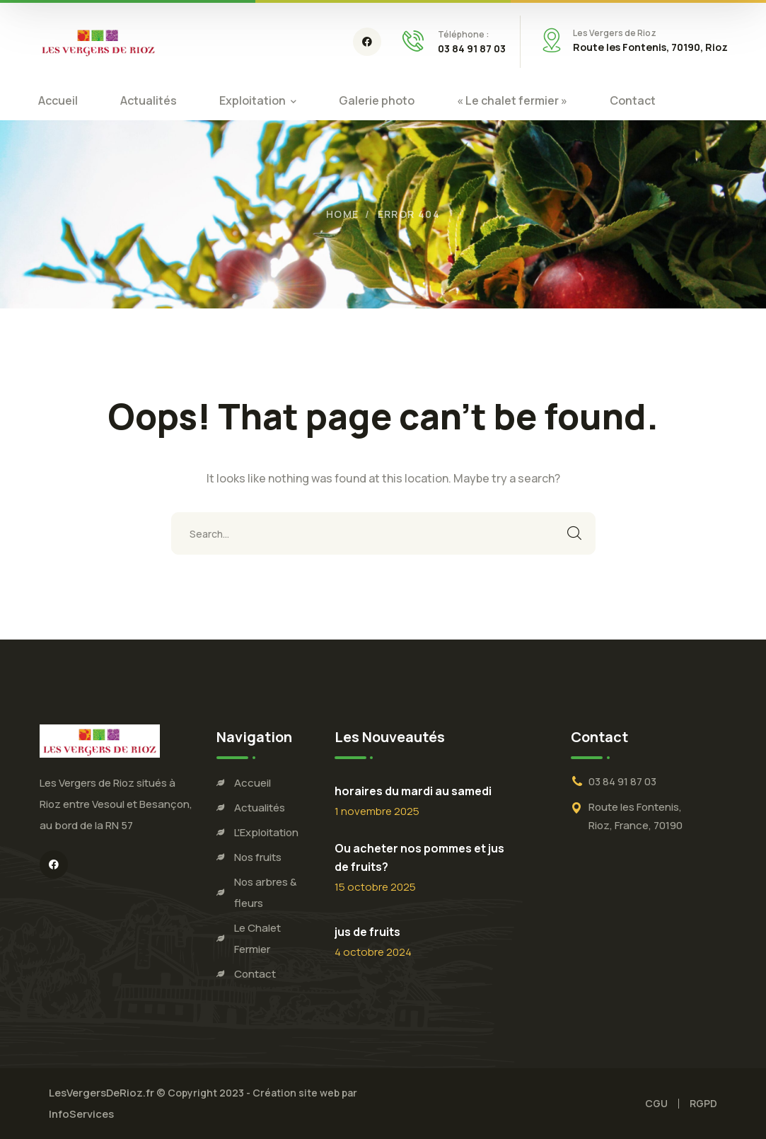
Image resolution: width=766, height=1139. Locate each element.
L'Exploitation (266, 832)
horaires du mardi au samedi (413, 791)
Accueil (252, 782)
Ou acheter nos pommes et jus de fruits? (419, 857)
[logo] (98, 40)
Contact (255, 973)
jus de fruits (367, 931)
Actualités (259, 807)
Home (342, 214)
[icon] (367, 42)
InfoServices (81, 1113)
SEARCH (574, 533)
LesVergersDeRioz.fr (102, 1092)
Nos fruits (258, 857)
